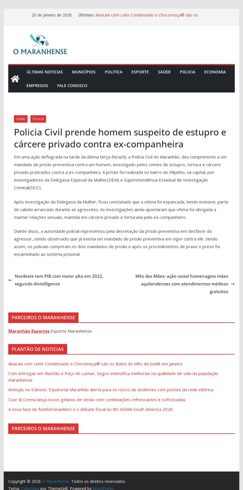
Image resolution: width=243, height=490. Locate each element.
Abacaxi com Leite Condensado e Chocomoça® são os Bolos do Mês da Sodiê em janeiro (147, 17)
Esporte (140, 72)
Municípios (84, 72)
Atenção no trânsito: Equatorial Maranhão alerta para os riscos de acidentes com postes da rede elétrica (110, 389)
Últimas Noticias (44, 72)
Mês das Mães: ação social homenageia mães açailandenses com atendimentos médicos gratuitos (185, 283)
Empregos (37, 85)
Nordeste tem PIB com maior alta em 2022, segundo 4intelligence (55, 280)
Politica (113, 72)
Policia (187, 72)
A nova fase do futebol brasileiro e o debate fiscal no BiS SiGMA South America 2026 (90, 409)
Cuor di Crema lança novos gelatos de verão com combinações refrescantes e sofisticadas (97, 399)
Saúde (164, 72)
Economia (215, 72)
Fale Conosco (72, 85)
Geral (20, 119)
